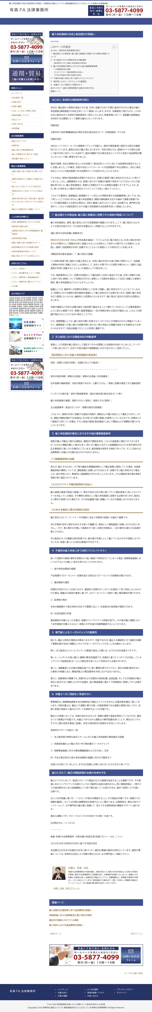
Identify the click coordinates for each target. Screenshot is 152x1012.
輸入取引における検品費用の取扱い (66, 925)
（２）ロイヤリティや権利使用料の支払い (68, 72)
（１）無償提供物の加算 (62, 69)
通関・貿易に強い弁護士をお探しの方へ (27, 173)
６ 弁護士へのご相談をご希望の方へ (66, 85)
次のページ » (137, 934)
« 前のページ (55, 934)
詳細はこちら (14, 315)
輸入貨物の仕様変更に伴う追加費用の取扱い (70, 910)
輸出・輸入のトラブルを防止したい (26, 256)
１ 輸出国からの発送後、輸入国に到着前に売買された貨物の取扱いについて (80, 55)
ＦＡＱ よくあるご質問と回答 (24, 111)
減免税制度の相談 (19, 238)
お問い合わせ (17, 124)
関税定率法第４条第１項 (62, 240)
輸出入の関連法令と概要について (26, 209)
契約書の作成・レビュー (21, 159)
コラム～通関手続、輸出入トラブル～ (27, 282)
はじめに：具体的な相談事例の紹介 (65, 50)
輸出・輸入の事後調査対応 (23, 150)
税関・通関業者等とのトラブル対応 (26, 222)
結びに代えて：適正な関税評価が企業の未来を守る (72, 88)
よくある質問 (86, 21)
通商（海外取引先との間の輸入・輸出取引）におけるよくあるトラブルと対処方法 (28, 202)
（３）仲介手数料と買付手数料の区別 (67, 75)
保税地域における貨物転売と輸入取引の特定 (70, 915)
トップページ (19, 21)
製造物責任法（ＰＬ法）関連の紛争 (25, 247)
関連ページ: (56, 91)
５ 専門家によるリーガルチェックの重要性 (69, 81)
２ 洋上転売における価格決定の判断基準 (68, 60)
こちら (66, 823)
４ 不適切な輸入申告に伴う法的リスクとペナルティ (72, 78)
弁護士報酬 (63, 21)
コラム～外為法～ (19, 269)
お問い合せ (131, 21)
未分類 (15, 286)
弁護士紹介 (40, 21)
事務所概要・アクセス (108, 21)
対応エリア (16, 120)
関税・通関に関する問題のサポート (26, 243)
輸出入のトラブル (19, 141)
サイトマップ (122, 993)
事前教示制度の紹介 (20, 226)
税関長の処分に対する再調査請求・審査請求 (27, 232)
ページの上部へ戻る (133, 973)
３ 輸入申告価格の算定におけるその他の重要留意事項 (74, 66)
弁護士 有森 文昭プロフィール (66, 888)
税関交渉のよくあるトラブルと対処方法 (27, 192)
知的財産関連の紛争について (24, 251)
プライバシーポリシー (125, 989)
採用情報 (16, 128)
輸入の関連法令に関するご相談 (25, 154)
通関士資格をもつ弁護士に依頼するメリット (27, 180)
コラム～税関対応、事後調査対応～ (26, 277)
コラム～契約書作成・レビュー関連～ (27, 273)
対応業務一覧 (17, 98)
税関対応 (16, 145)
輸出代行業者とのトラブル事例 (64, 920)
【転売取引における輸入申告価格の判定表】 (70, 63)
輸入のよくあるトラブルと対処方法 (26, 186)
